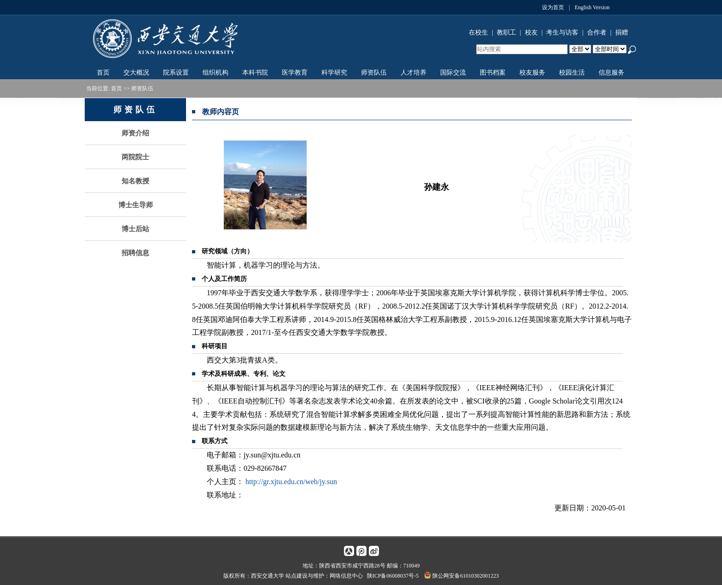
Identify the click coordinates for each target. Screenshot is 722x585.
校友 (531, 32)
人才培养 (413, 72)
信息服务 (611, 72)
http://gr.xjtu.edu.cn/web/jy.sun (291, 482)
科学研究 (334, 72)
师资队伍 (374, 72)
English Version (592, 7)
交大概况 (136, 72)
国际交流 (453, 72)
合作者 (596, 32)
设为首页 (553, 7)
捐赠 (621, 32)
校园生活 (572, 72)
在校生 (478, 32)
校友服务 (532, 72)
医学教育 (295, 72)
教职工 (506, 32)
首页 (103, 72)
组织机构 (215, 72)
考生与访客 (562, 32)
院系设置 (176, 72)
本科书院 (255, 72)
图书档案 (493, 72)
